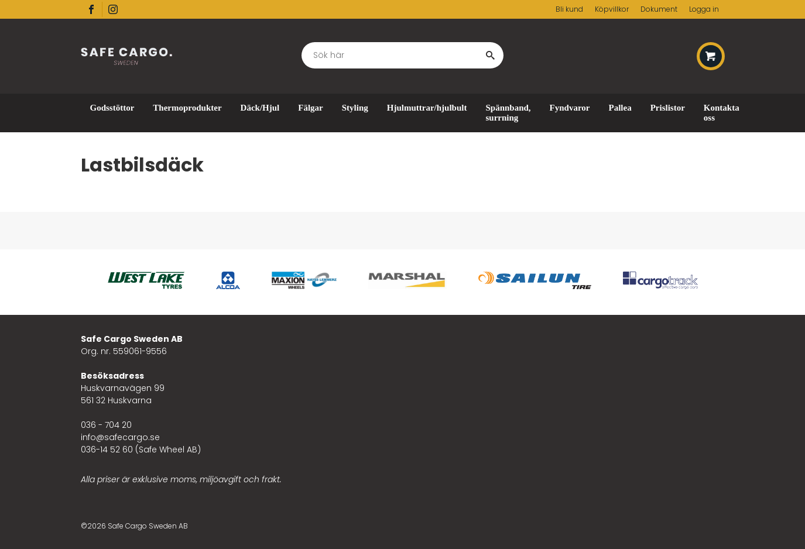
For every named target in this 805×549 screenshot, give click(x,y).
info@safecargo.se (120, 437)
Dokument (658, 9)
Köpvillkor (612, 9)
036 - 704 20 (106, 425)
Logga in (704, 9)
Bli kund (569, 9)
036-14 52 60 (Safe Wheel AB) (141, 449)
